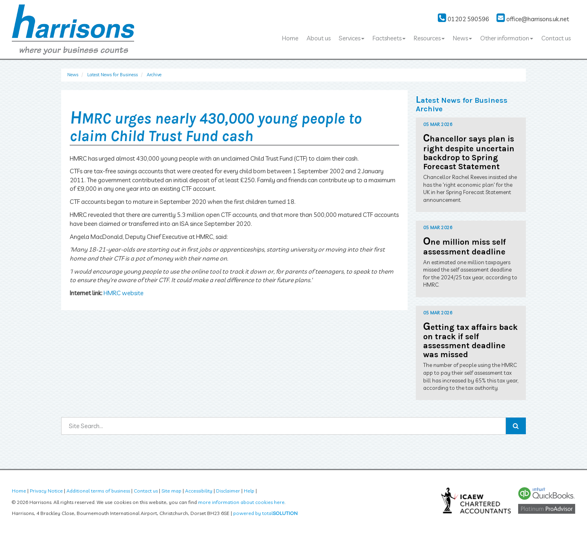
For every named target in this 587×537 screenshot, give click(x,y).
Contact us (556, 38)
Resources (429, 38)
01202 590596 (463, 19)
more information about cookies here (241, 502)
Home (290, 38)
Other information (506, 38)
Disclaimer (228, 491)
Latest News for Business (112, 74)
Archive (154, 74)
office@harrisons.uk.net (533, 19)
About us (319, 38)
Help (249, 491)
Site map (171, 491)
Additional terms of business (98, 491)
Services (351, 38)
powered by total (265, 513)
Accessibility (198, 491)
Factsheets (389, 38)
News (462, 38)
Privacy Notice (46, 491)
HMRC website (123, 293)
